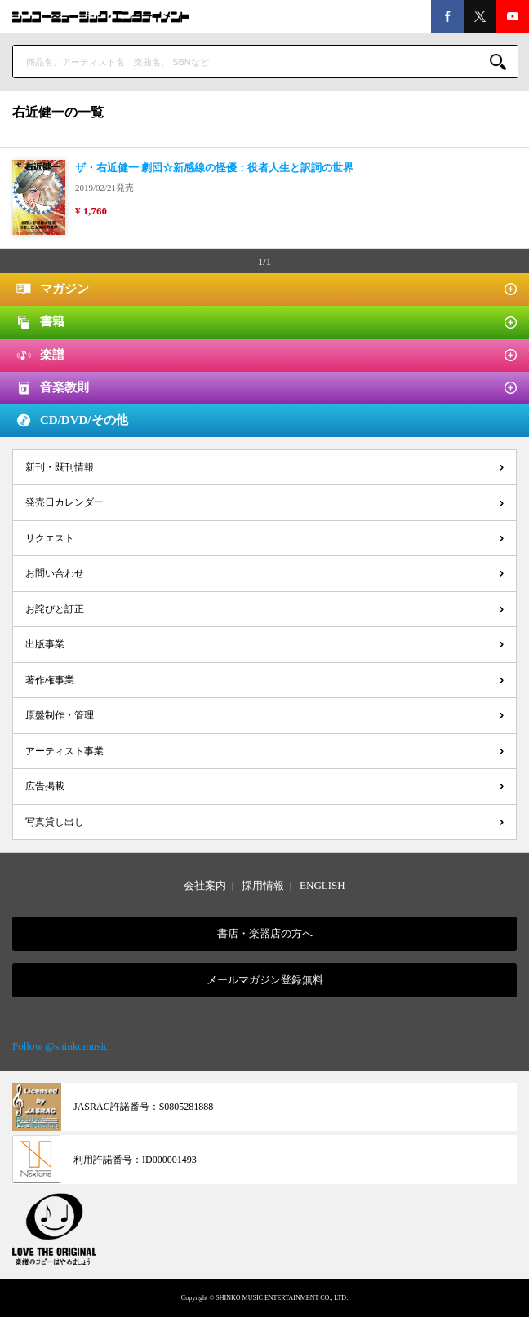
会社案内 (205, 885)
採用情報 (263, 885)
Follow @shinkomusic (60, 1046)
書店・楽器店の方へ (265, 933)
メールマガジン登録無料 (265, 980)
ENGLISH (322, 885)
